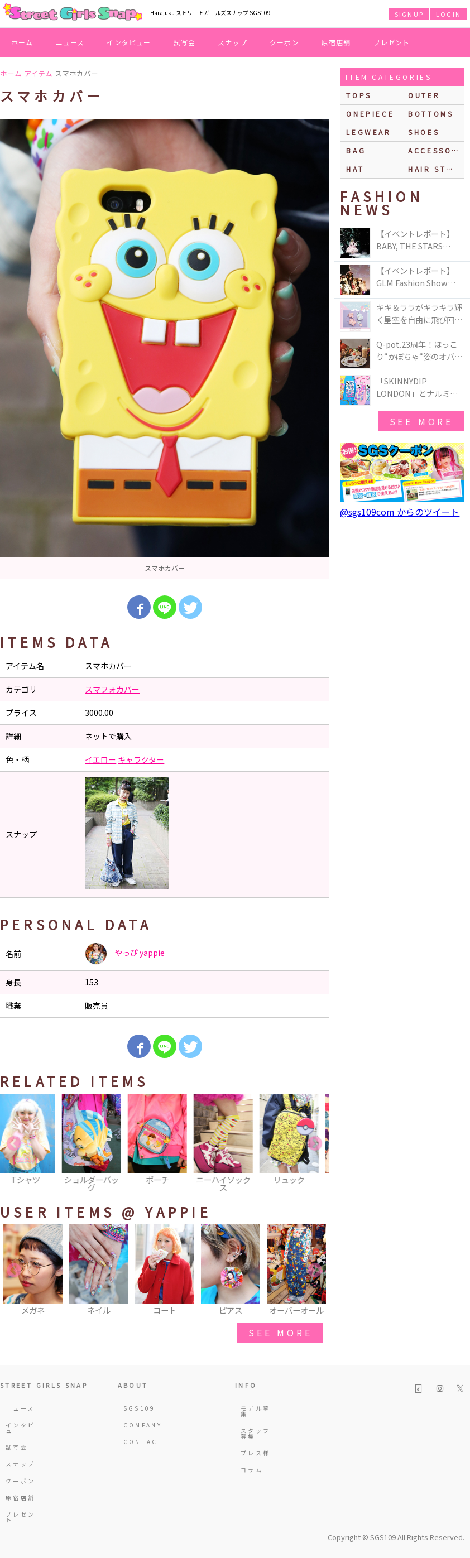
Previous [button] (14, 1144)
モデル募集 (255, 1411)
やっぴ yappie (125, 954)
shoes (423, 132)
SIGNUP (409, 13)
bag (356, 150)
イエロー (100, 759)
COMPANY (141, 1425)
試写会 (185, 42)
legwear (368, 132)
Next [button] (314, 1144)
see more (280, 1332)
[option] (164, 349)
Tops (358, 95)
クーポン (284, 42)
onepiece (370, 113)
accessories (436, 150)
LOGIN (448, 13)
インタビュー (129, 42)
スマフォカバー (112, 689)
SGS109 (139, 1408)
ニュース (70, 42)
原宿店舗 (336, 42)
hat (355, 169)
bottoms (430, 113)
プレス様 (255, 1453)
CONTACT (141, 1441)
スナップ (232, 42)
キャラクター (141, 759)
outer (424, 95)
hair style (435, 169)
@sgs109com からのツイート (399, 511)
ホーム (22, 42)
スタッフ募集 (255, 1433)
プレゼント (391, 42)
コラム (252, 1469)
